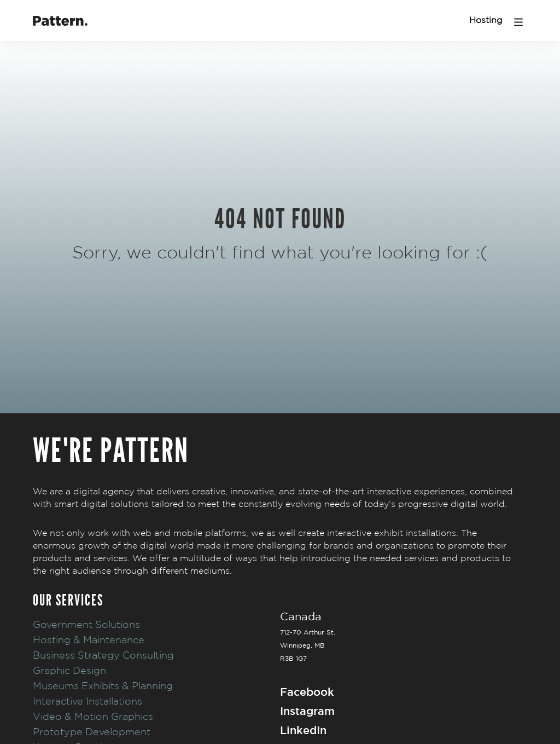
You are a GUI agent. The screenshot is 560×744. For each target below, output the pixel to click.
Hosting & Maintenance (88, 640)
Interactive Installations (87, 701)
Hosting (486, 20)
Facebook (307, 691)
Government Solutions (86, 624)
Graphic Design (69, 670)
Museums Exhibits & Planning (103, 685)
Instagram (307, 711)
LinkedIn (303, 730)
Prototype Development (91, 731)
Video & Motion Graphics (93, 716)
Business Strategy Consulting (103, 655)
